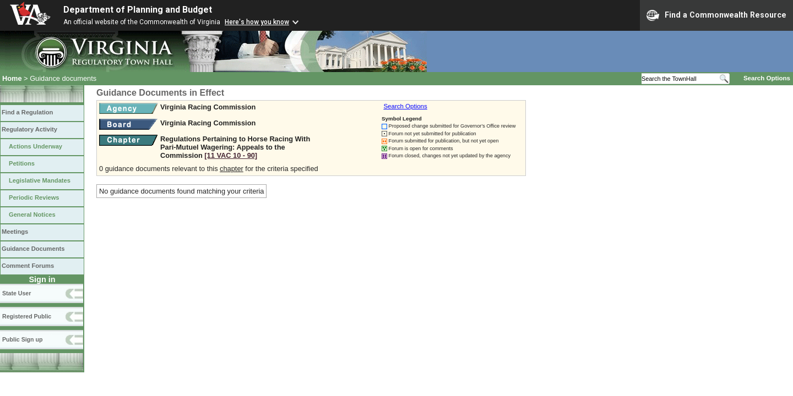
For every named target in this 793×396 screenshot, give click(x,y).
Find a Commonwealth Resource (716, 15)
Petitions (22, 163)
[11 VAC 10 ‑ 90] (230, 155)
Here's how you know (257, 22)
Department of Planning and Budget (137, 9)
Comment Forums (28, 265)
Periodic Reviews (34, 197)
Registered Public (26, 316)
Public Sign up (22, 339)
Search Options (766, 78)
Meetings (15, 231)
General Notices (32, 214)
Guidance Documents (33, 248)
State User (16, 293)
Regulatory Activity (29, 129)
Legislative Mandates (39, 180)
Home (12, 78)
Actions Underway (35, 146)
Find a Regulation (27, 112)
